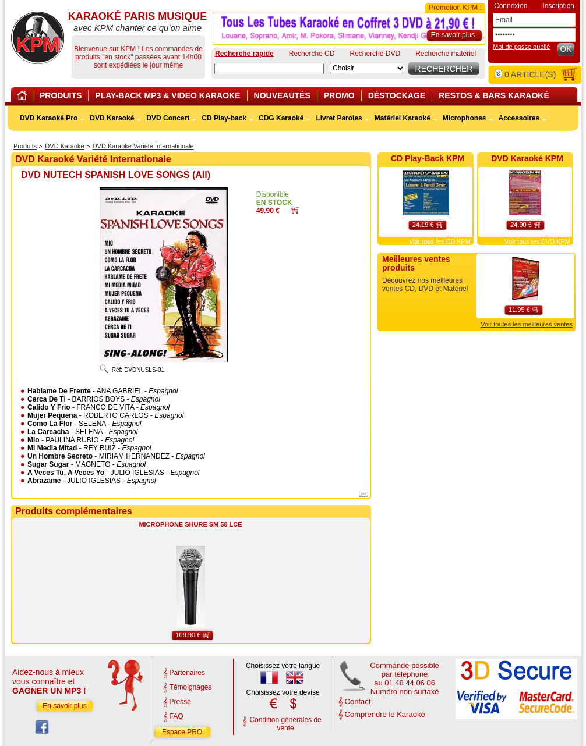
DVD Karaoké (64, 146)
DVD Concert (167, 118)
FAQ (176, 716)
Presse (180, 702)
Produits (25, 146)
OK (565, 49)
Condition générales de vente (285, 724)
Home (24, 97)
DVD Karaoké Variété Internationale (143, 146)
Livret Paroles (339, 118)
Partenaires (187, 673)
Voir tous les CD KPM (440, 241)
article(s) (525, 74)
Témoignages (191, 687)
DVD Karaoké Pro (48, 118)
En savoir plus (64, 706)
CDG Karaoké (281, 118)
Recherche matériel (445, 53)
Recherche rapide (244, 53)
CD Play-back (224, 118)
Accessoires (519, 118)
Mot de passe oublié (521, 46)
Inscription (558, 6)
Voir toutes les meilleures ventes (527, 324)
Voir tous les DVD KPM (537, 241)
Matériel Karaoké (402, 118)
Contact (358, 701)
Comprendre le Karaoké (385, 714)
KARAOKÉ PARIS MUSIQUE (37, 38)
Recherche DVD (375, 53)
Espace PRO (182, 732)
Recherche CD (312, 53)
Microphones (464, 118)
